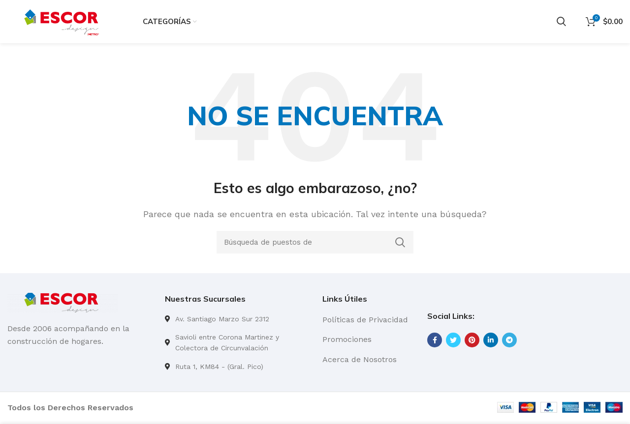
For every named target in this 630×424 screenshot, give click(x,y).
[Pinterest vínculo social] (472, 341)
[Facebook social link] (434, 341)
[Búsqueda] (561, 22)
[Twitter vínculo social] (453, 341)
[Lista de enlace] (236, 319)
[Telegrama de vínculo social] (509, 341)
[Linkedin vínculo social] (490, 341)
